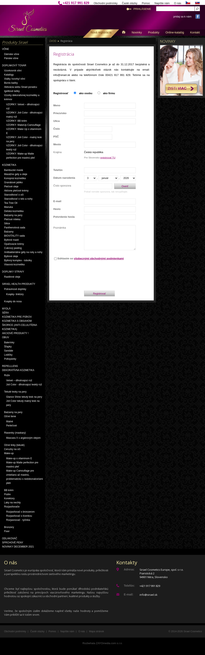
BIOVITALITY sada (14, 235)
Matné (9, 421)
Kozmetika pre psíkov (17, 316)
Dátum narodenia (64, 177)
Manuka (8, 207)
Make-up (9, 453)
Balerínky (9, 342)
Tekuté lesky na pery (15, 391)
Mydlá (6, 308)
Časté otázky (129, 3)
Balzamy (9, 231)
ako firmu (109, 93)
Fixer (7, 531)
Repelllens (10, 366)
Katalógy (9, 74)
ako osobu (85, 93)
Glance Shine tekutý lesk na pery (24, 396)
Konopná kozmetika (15, 178)
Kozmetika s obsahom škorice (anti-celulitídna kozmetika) (19, 325)
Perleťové (11, 425)
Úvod (52, 41)
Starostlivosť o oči (14, 194)
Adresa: (129, 569)
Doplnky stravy (13, 271)
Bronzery (9, 527)
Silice (7, 223)
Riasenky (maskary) (15, 432)
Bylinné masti (11, 239)
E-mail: (128, 594)
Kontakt (195, 32)
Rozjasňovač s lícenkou (19, 515)
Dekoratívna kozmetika (18, 370)
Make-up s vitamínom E (19, 458)
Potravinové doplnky (15, 289)
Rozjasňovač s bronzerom (20, 511)
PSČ (56, 136)
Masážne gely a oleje (15, 174)
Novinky (137, 32)
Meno (56, 105)
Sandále (8, 350)
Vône (5, 49)
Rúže (7, 375)
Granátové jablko (13, 182)
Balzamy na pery (13, 215)
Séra (5, 312)
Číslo (56, 128)
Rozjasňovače (11, 506)
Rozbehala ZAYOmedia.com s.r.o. (102, 643)
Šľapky (8, 346)
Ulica (56, 121)
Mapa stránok (96, 631)
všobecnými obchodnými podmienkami (99, 258)
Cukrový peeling (13, 248)
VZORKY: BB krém (16, 120)
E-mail (57, 201)
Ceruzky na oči (12, 449)
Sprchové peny (12, 542)
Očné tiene (10, 416)
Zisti (177, 88)
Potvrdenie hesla (64, 216)
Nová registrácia (101, 32)
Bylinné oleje (11, 256)
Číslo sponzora (62, 185)
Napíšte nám (162, 3)
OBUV (5, 337)
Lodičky (8, 354)
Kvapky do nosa (13, 301)
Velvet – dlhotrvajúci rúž (19, 380)
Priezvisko (59, 113)
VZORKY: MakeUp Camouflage (23, 125)
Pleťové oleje (11, 186)
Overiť (125, 186)
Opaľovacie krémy (14, 244)
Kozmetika (9, 165)
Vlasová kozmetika (14, 264)
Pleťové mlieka (12, 219)
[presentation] (110, 274)
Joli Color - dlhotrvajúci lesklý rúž (24, 384)
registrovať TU (107, 157)
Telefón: (129, 585)
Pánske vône (11, 58)
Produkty (153, 32)
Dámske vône (11, 54)
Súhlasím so (90, 258)
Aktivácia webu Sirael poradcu (20, 87)
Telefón (58, 170)
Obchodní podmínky (105, 3)
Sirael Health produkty (18, 284)
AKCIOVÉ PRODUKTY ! (15, 333)
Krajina (57, 152)
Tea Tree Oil (10, 203)
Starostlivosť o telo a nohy (18, 198)
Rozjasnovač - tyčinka (18, 520)
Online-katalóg (174, 32)
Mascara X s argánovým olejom (23, 437)
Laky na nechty (12, 502)
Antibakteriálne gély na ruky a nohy (23, 252)
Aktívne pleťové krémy (16, 190)
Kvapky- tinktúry (15, 294)
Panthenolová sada (14, 227)
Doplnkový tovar (14, 65)
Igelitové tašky (12, 91)
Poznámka (59, 227)
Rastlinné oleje (12, 276)
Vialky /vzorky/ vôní (14, 78)
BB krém (9, 490)
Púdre (7, 494)
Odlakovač (9, 538)
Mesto (57, 144)
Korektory (9, 498)
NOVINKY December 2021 (18, 546)
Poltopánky (10, 358)
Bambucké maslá (13, 170)
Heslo (56, 209)
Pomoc (146, 3)
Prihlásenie (142, 8)
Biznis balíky (11, 82)
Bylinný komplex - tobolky (18, 260)
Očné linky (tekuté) (14, 445)
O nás (177, 3)
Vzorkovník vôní (13, 70)
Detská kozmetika (14, 211)
